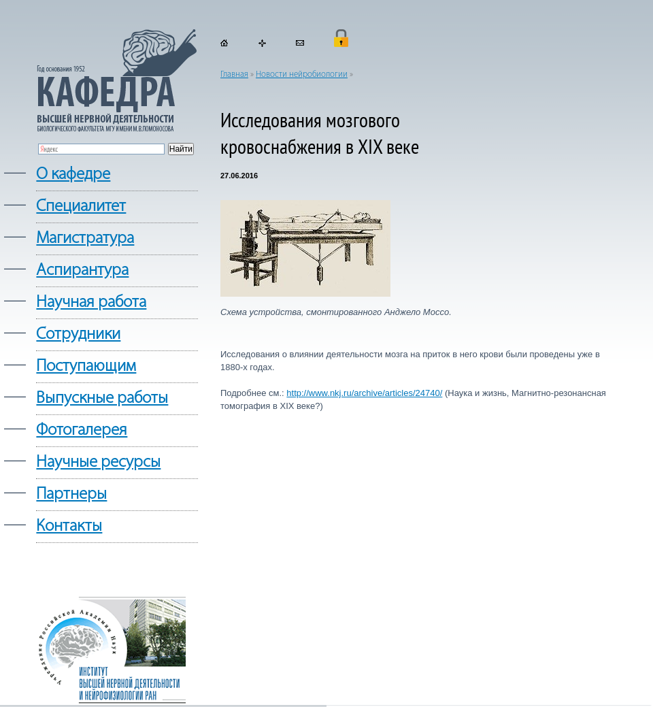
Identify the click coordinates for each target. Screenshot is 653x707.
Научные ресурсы (98, 462)
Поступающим (86, 366)
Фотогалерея (81, 430)
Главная (234, 74)
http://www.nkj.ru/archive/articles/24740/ (364, 393)
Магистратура (85, 238)
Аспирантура (82, 270)
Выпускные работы (102, 398)
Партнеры (71, 494)
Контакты (69, 526)
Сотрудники (78, 334)
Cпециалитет (81, 206)
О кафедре (73, 174)
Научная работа (91, 302)
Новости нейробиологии (302, 74)
